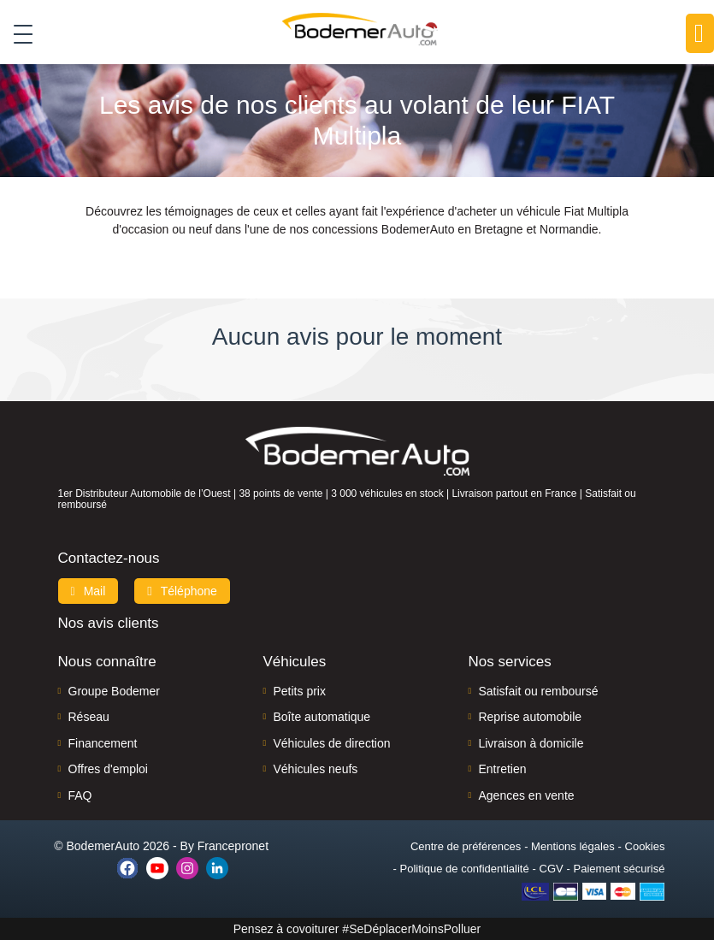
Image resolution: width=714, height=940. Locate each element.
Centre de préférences (465, 846)
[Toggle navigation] (16, 33)
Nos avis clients (108, 623)
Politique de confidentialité (464, 868)
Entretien (502, 769)
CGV (552, 868)
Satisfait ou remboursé (538, 691)
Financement (103, 743)
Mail (88, 591)
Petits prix (299, 691)
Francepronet (233, 846)
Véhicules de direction (331, 743)
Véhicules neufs (315, 769)
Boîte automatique (321, 717)
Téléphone (182, 591)
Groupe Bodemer (114, 691)
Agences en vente (526, 795)
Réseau (88, 717)
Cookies (645, 846)
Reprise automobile (529, 717)
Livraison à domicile (530, 743)
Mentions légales (573, 846)
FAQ (80, 795)
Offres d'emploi (108, 769)
